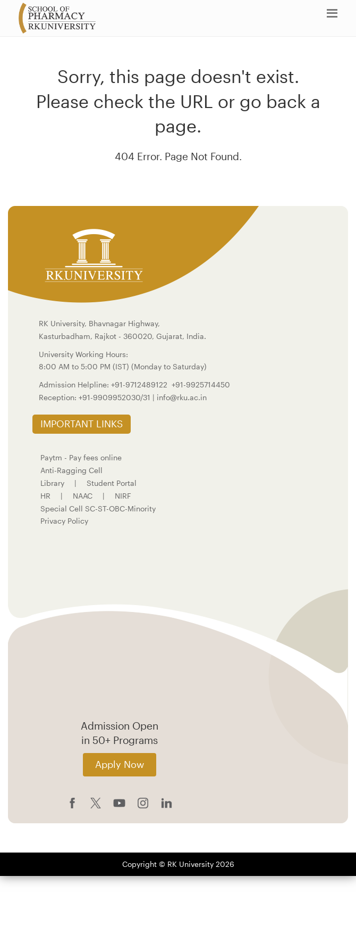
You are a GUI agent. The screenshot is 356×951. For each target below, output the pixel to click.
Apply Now (119, 764)
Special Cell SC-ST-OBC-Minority (98, 508)
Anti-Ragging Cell (71, 470)
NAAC (82, 495)
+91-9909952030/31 (115, 397)
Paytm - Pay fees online (81, 457)
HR (45, 495)
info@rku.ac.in (182, 397)
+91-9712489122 (139, 384)
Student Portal (112, 482)
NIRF (123, 495)
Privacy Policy (64, 520)
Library (52, 482)
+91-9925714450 (201, 384)
